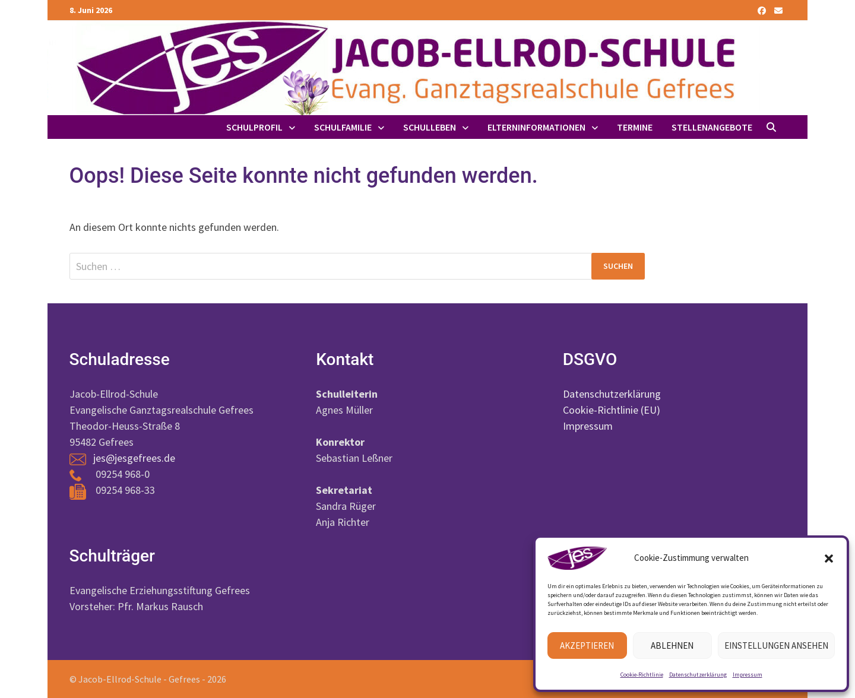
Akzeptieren (587, 645)
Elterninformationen (536, 127)
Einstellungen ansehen (776, 645)
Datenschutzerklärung (698, 674)
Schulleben (429, 127)
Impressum (747, 674)
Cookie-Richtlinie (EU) (611, 410)
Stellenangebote (712, 127)
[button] (829, 558)
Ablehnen (672, 645)
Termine (635, 127)
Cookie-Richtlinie (641, 674)
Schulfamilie (343, 127)
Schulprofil (254, 127)
